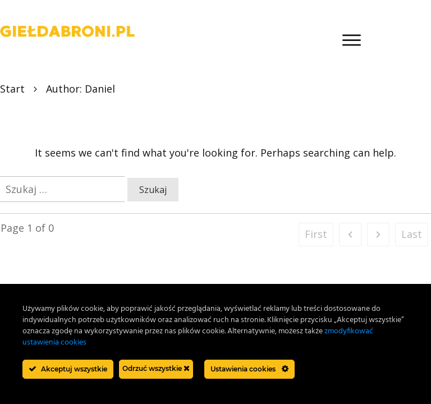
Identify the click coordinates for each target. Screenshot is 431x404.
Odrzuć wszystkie (156, 368)
